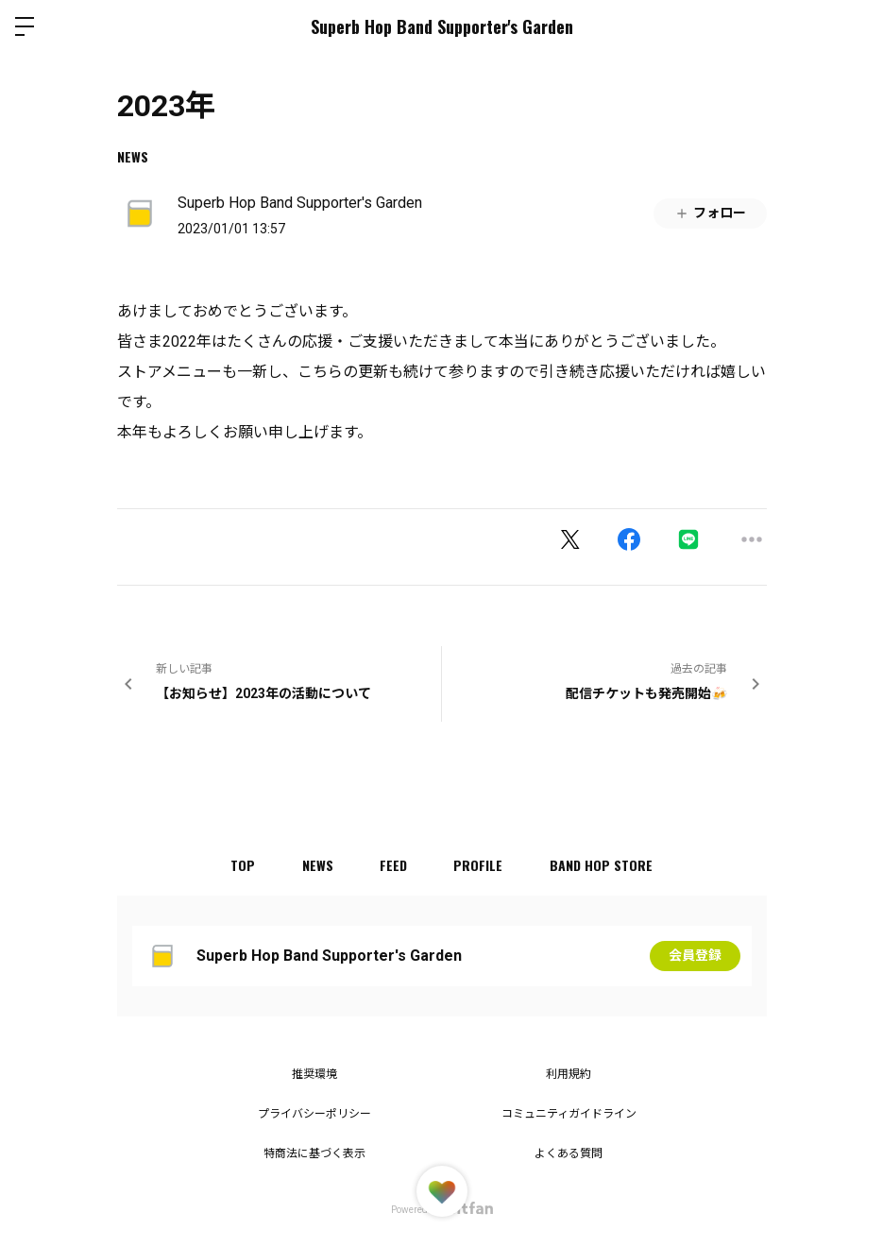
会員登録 (695, 956)
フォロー (710, 213)
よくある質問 (569, 1153)
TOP (241, 865)
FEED (393, 865)
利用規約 (568, 1074)
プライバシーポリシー (314, 1113)
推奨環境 (314, 1074)
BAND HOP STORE (602, 865)
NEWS (132, 156)
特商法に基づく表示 (314, 1153)
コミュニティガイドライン (569, 1113)
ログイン (853, 26)
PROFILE (478, 865)
